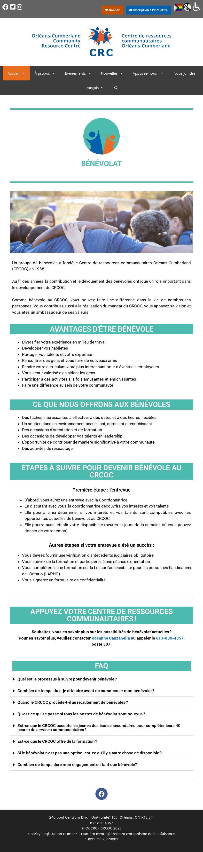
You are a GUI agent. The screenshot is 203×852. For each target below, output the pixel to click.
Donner (112, 10)
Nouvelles (114, 73)
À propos (47, 73)
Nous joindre (184, 73)
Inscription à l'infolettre (148, 10)
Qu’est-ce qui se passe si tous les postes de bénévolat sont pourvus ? (81, 713)
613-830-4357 (170, 638)
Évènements (80, 73)
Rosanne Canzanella (111, 638)
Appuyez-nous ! (151, 73)
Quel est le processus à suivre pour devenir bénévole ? (67, 679)
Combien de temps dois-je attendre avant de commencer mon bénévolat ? (85, 690)
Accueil (19, 73)
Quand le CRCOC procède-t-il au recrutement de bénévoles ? (72, 702)
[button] (101, 679)
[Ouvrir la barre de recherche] (116, 87)
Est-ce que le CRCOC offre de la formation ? (57, 741)
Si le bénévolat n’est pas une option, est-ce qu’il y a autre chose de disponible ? (89, 752)
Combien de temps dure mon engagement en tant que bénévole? (77, 764)
